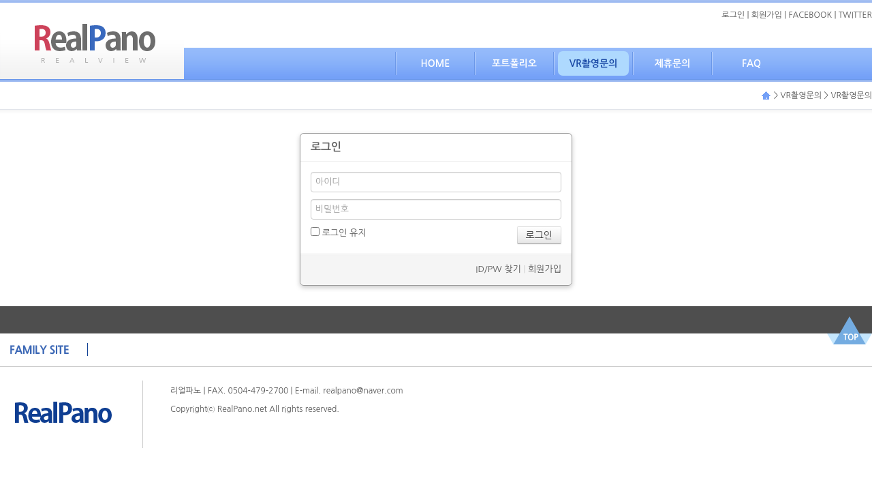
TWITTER (855, 15)
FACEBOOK (810, 15)
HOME (435, 63)
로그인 (733, 15)
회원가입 (766, 15)
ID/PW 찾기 (498, 269)
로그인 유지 (338, 232)
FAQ (751, 63)
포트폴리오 (514, 63)
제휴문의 (673, 63)
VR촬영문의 (594, 63)
